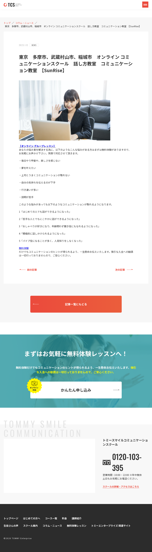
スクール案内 (30, 525)
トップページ (11, 518)
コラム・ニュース (52, 525)
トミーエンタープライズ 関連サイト (111, 525)
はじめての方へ (31, 518)
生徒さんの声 (11, 525)
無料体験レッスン (76, 525)
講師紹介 (76, 518)
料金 (64, 518)
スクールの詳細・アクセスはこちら (121, 486)
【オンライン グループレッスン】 (37, 146)
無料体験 (24, 248)
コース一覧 (51, 518)
